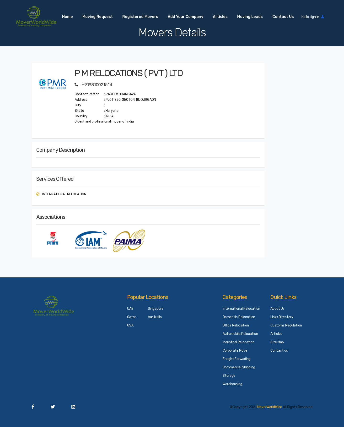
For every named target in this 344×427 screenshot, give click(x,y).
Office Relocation (236, 325)
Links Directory (281, 317)
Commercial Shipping (239, 367)
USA (130, 325)
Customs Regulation (286, 325)
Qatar (131, 317)
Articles (220, 16)
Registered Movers (140, 16)
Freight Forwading (237, 359)
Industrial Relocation (238, 342)
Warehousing (232, 384)
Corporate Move (235, 350)
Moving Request (97, 16)
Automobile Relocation (240, 334)
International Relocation (241, 309)
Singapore (155, 309)
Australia (155, 317)
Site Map (277, 342)
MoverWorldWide (269, 407)
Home (67, 16)
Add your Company (185, 16)
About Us (277, 309)
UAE (130, 309)
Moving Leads (250, 16)
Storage (229, 376)
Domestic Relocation (239, 317)
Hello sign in (312, 17)
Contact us (283, 16)
